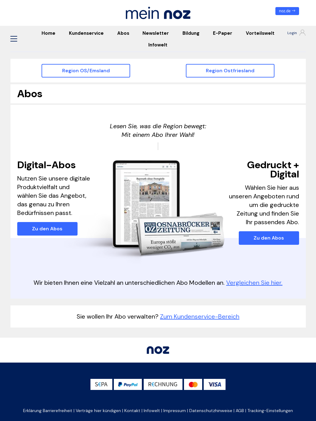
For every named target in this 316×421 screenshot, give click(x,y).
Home (48, 33)
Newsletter (155, 33)
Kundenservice (86, 33)
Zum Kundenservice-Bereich (199, 316)
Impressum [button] (174, 410)
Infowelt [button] (152, 410)
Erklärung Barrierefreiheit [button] (47, 410)
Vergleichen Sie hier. (254, 283)
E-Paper (222, 33)
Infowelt (157, 45)
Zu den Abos (47, 228)
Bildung (190, 33)
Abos (123, 33)
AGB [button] (240, 410)
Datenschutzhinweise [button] (210, 410)
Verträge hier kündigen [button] (98, 410)
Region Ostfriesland (230, 70)
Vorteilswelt (260, 33)
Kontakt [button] (132, 410)
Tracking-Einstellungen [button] (270, 410)
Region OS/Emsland (86, 70)
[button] (13, 39)
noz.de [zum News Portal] (287, 11)
